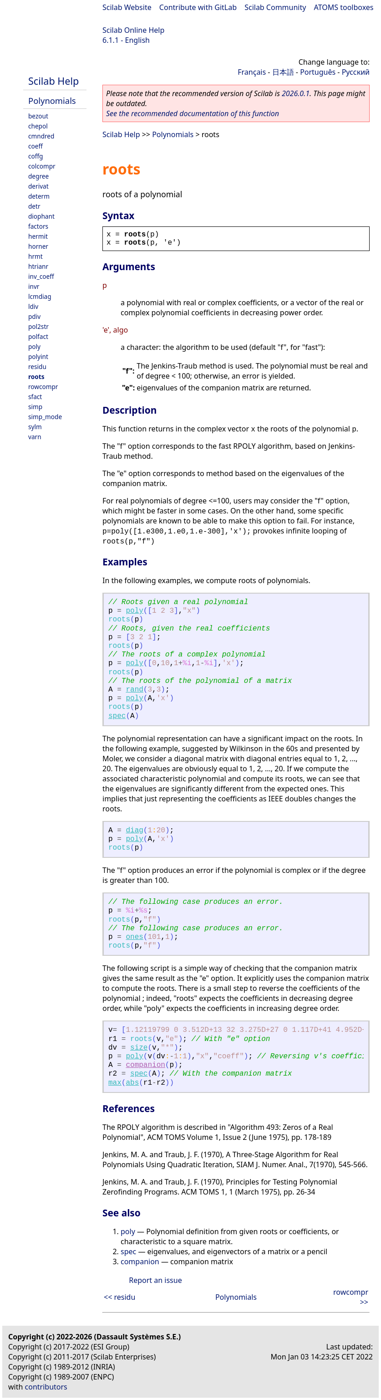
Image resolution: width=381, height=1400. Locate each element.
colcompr (42, 166)
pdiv (34, 316)
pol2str (38, 326)
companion (145, 1065)
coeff (35, 146)
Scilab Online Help (133, 30)
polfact (38, 336)
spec (117, 716)
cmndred (41, 136)
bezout (38, 116)
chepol (38, 126)
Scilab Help (53, 80)
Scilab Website (127, 7)
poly (34, 346)
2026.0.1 (296, 93)
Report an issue (155, 1280)
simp (35, 406)
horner (38, 246)
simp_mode (45, 416)
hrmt (35, 256)
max (115, 1083)
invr (33, 286)
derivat (38, 186)
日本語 (283, 72)
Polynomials (52, 100)
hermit (38, 236)
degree (38, 176)
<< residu (119, 1297)
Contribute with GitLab (198, 7)
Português (317, 72)
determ (39, 196)
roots (36, 376)
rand (134, 690)
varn (34, 436)
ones (134, 937)
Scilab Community (275, 7)
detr (34, 206)
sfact (35, 396)
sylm (35, 426)
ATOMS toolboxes (344, 7)
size (138, 1048)
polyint (38, 356)
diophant (41, 216)
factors (38, 226)
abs (132, 1083)
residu (37, 366)
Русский (356, 72)
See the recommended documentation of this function (192, 113)
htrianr (38, 266)
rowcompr (43, 386)
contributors (46, 1387)
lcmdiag (39, 296)
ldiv (33, 306)
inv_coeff (41, 276)
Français (252, 72)
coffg (35, 156)
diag (134, 830)
